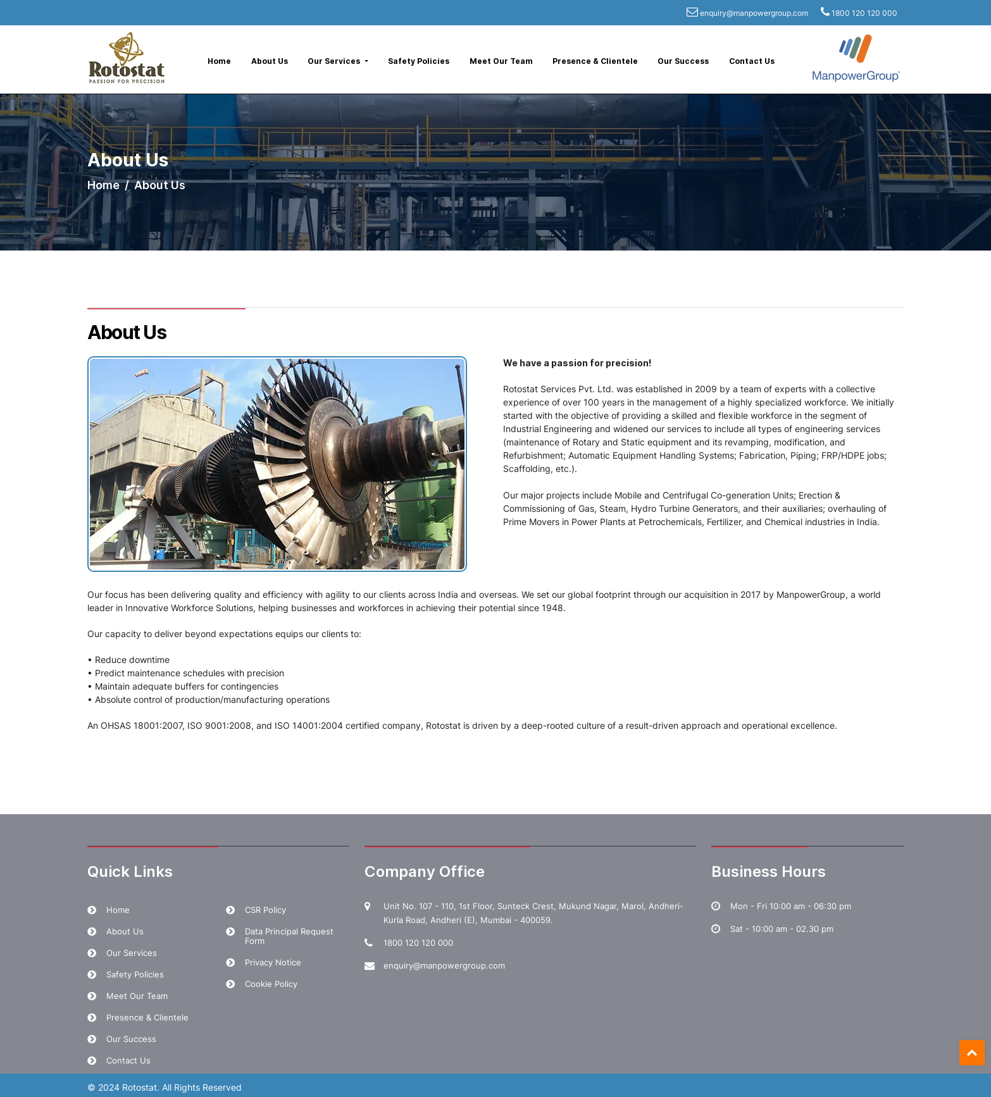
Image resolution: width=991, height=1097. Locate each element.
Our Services (131, 953)
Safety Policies (418, 61)
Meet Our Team (501, 61)
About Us (269, 61)
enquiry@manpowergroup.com (754, 13)
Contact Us (752, 61)
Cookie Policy (271, 984)
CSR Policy (265, 910)
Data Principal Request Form (289, 936)
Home (219, 61)
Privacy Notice (273, 962)
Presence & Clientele (595, 61)
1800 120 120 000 (864, 13)
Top (972, 1052)
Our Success (683, 61)
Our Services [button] (335, 61)
